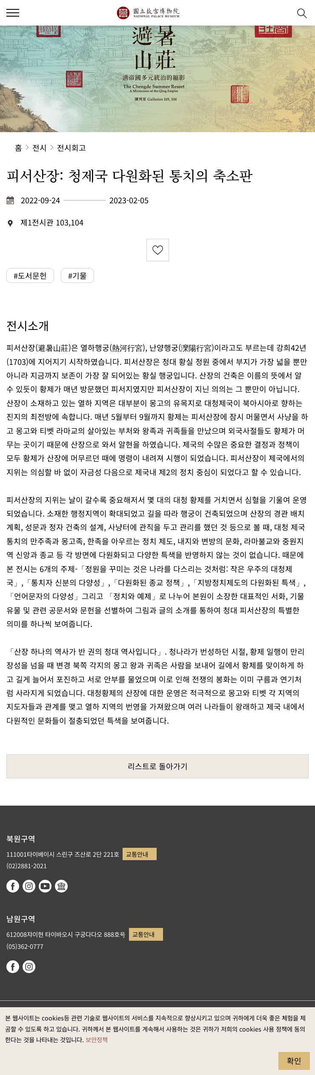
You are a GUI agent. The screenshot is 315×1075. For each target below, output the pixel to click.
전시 (39, 147)
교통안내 (137, 854)
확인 (294, 1060)
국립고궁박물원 (147, 13)
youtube (45, 886)
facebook (12, 886)
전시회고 (71, 147)
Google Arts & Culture (61, 886)
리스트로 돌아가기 (158, 766)
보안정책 (97, 1039)
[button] (13, 13)
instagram (29, 886)
